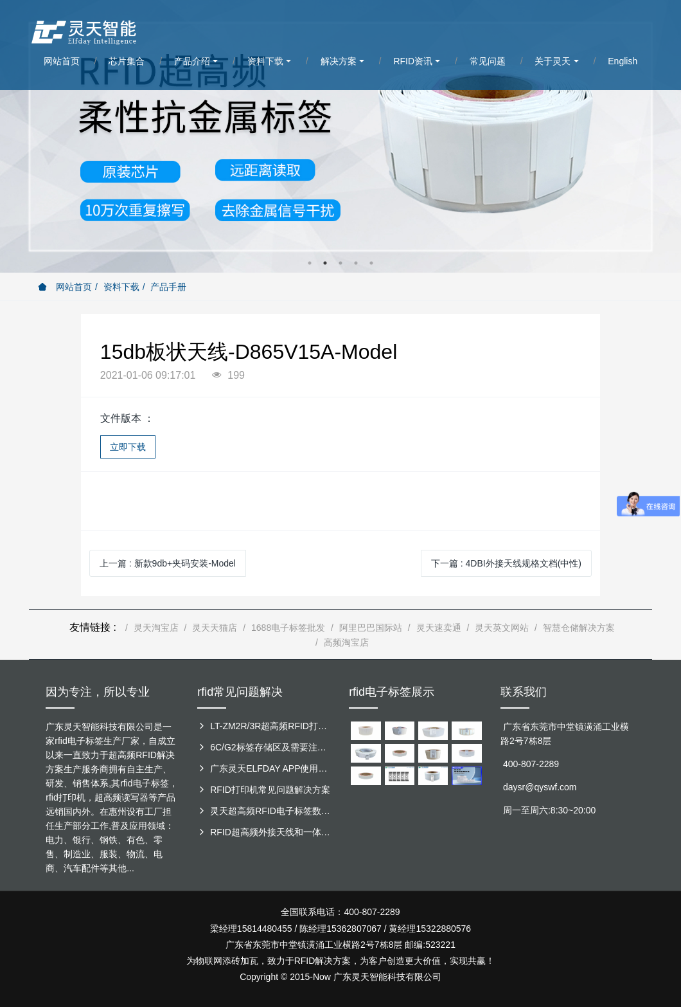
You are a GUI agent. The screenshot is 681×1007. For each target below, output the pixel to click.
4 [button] (355, 263)
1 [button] (309, 263)
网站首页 (65, 287)
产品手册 (168, 287)
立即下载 (128, 447)
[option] (340, 136)
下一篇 (506, 563)
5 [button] (371, 263)
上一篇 (168, 563)
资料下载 (121, 287)
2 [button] (325, 263)
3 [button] (340, 263)
